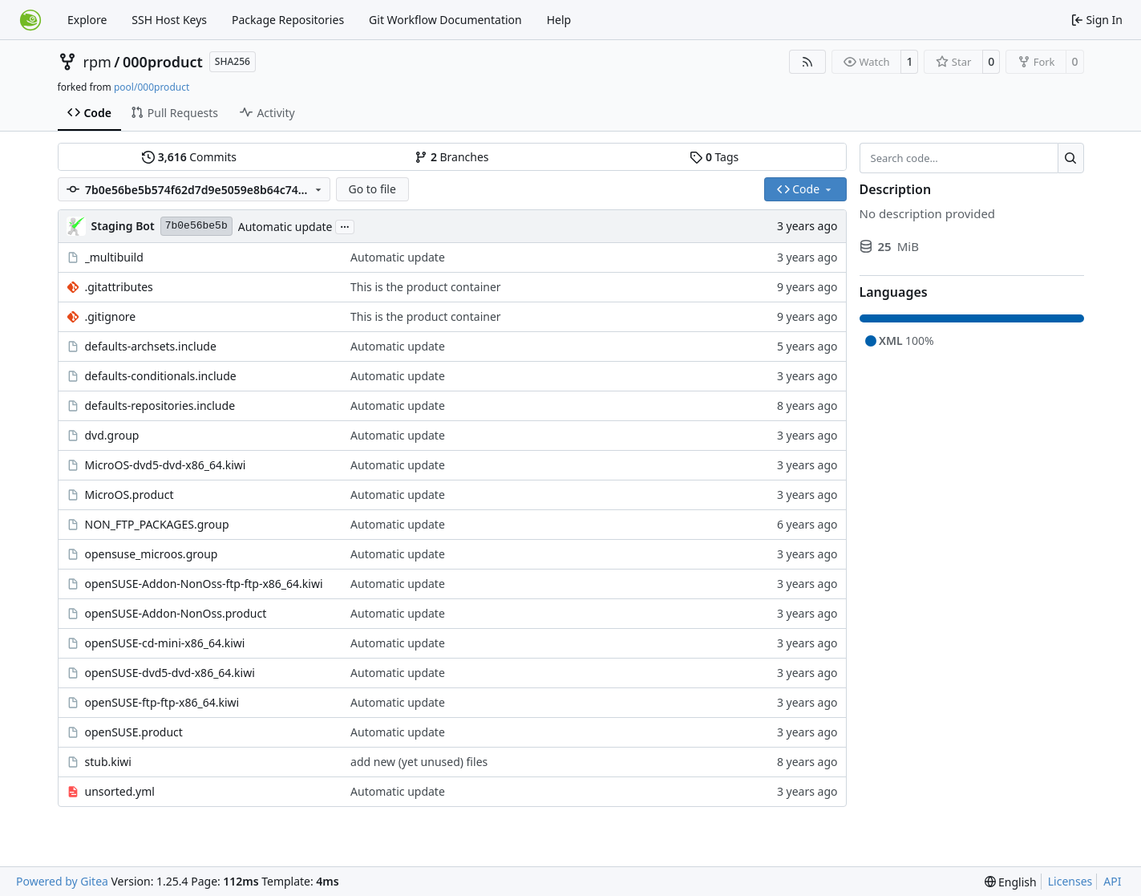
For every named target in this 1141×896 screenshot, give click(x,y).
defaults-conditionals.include (161, 375)
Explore (87, 19)
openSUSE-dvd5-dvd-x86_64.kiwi (170, 672)
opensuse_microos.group (151, 554)
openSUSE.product (134, 732)
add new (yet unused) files (419, 761)
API (1112, 881)
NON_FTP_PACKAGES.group (157, 524)
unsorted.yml (120, 791)
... (345, 225)
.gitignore (110, 316)
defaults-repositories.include (160, 405)
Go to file (371, 189)
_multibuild (114, 257)
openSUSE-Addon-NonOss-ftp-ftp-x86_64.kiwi (204, 583)
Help (559, 19)
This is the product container (425, 286)
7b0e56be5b (196, 226)
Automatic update (285, 226)
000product (163, 62)
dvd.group (112, 435)
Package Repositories (288, 19)
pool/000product (151, 87)
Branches (451, 156)
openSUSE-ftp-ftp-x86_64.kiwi (162, 702)
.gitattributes (119, 286)
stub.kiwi (108, 761)
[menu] (1011, 882)
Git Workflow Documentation (445, 19)
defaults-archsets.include (150, 346)
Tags (714, 156)
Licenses (1070, 881)
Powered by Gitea (62, 881)
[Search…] (1071, 158)
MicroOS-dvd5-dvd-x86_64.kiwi (165, 464)
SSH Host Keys (169, 19)
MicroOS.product (129, 494)
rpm (97, 62)
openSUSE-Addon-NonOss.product (176, 613)
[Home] (30, 20)
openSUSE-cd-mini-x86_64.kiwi (165, 643)
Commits (189, 156)
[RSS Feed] (807, 62)
